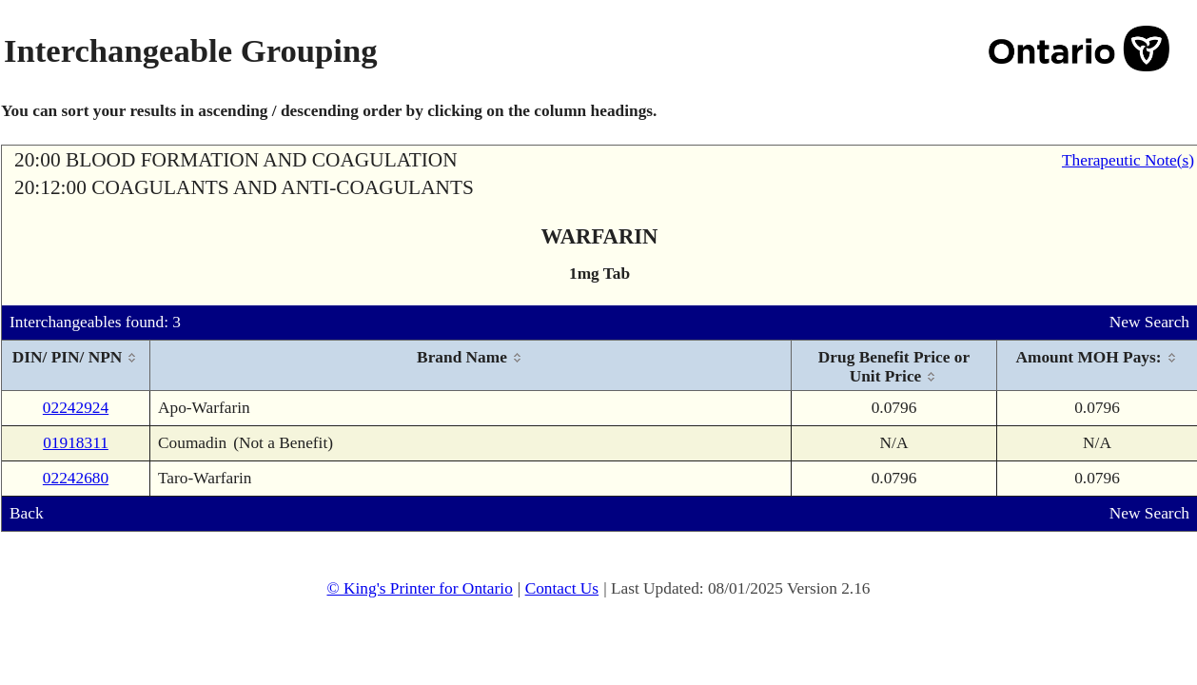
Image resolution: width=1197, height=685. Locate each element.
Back (27, 513)
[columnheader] (76, 366)
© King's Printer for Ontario (419, 588)
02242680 (75, 478)
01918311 (75, 443)
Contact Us (562, 588)
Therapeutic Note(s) (1128, 160)
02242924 (75, 408)
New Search (1149, 322)
